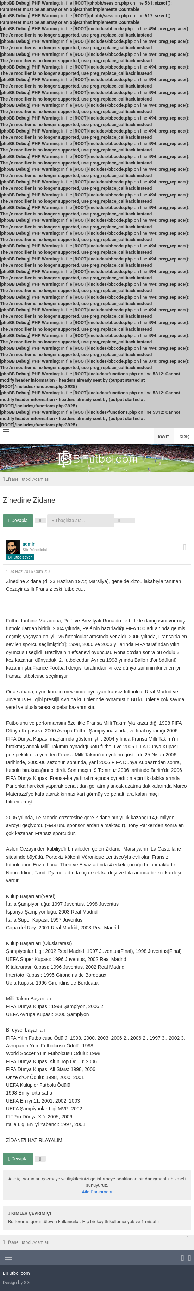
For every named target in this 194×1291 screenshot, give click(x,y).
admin (29, 544)
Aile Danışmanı (97, 1191)
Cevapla (17, 520)
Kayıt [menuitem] (163, 436)
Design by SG (16, 1282)
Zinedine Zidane (29, 500)
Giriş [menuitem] (184, 436)
